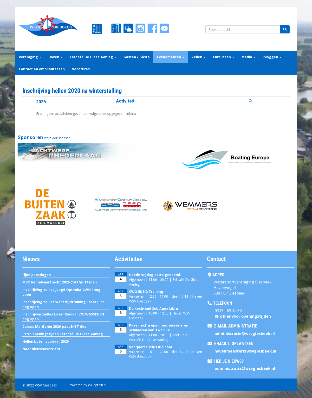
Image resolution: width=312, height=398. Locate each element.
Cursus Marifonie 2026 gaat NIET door (55, 326)
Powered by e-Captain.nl (87, 385)
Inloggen (272, 57)
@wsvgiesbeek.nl (244, 333)
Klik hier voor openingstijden (243, 316)
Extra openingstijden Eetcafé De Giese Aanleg (62, 334)
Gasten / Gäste (137, 57)
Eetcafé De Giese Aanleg (93, 57)
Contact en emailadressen (42, 69)
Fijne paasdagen (36, 274)
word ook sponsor (57, 138)
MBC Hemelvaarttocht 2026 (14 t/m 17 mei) (59, 282)
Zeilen (199, 57)
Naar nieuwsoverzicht (41, 349)
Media (248, 57)
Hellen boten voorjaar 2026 (45, 341)
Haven (55, 57)
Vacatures (81, 69)
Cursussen (223, 57)
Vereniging (30, 57)
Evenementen (170, 57)
